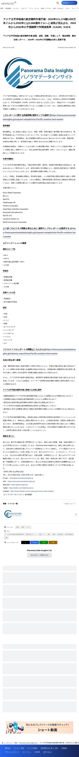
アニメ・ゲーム (34, 8)
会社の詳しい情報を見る (39, 555)
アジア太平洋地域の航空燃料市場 (14, 534)
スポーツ (24, 8)
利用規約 (64, 748)
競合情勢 (60, 534)
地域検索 (8, 8)
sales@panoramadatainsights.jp (21, 478)
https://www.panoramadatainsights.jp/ (21, 481)
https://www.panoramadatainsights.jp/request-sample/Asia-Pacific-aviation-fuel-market (39, 232)
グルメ (67, 8)
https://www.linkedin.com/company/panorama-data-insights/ (32, 491)
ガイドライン (27, 752)
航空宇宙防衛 (69, 534)
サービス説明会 (32, 748)
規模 (6, 538)
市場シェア (42, 534)
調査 (17, 527)
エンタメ (16, 8)
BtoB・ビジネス (46, 8)
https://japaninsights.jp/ (19, 485)
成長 (49, 534)
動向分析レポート (31, 534)
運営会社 (8, 748)
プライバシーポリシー (12, 752)
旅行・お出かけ (58, 8)
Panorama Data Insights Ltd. (67, 47)
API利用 (37, 752)
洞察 (54, 534)
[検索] (58, 3)
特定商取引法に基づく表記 (49, 748)
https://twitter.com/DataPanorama (21, 488)
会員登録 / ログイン (69, 3)
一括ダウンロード (69, 503)
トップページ (7, 743)
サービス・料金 (19, 748)
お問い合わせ (47, 752)
